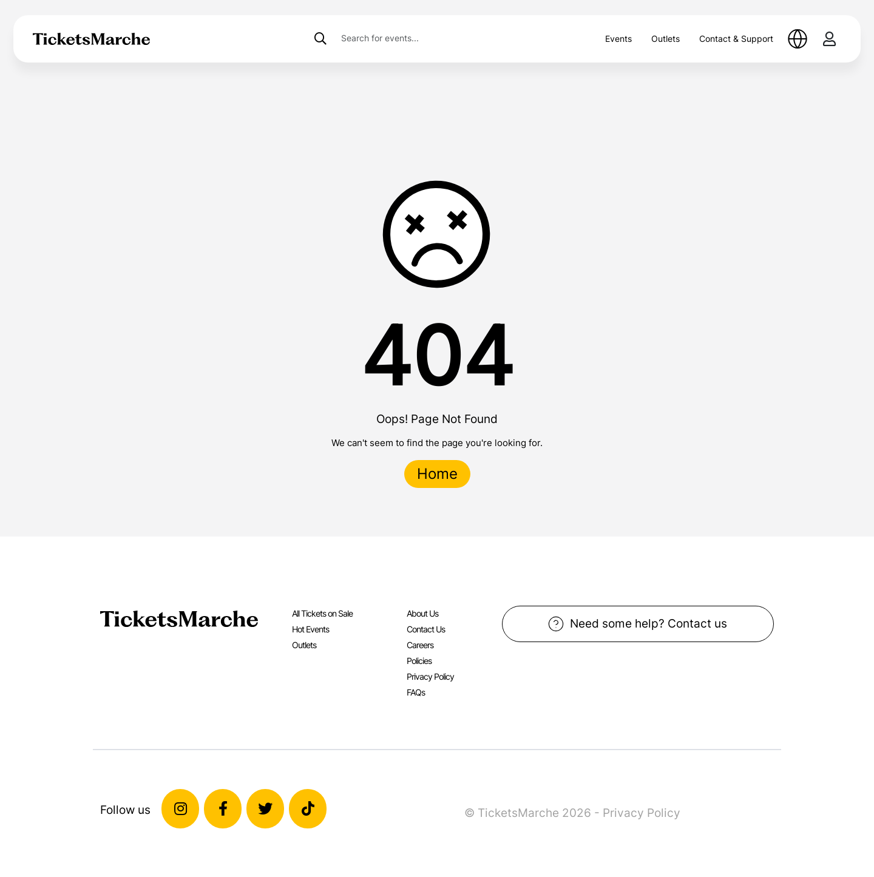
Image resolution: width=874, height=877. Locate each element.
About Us (422, 613)
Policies (419, 660)
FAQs (416, 692)
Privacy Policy (430, 676)
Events (618, 38)
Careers (420, 645)
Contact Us (426, 629)
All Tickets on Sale (322, 613)
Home (437, 474)
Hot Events (310, 629)
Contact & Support (736, 38)
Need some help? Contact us (637, 624)
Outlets (665, 38)
